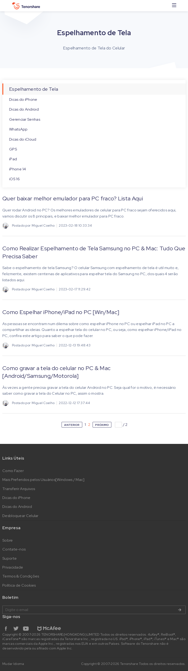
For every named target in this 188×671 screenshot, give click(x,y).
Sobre (7, 540)
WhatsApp (18, 129)
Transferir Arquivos (18, 488)
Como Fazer (13, 470)
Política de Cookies (19, 585)
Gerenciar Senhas (24, 119)
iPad (13, 159)
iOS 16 (14, 178)
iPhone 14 (17, 169)
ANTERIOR (71, 425)
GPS (13, 149)
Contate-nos (14, 549)
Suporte (9, 558)
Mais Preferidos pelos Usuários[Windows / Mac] (43, 479)
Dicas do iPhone (23, 99)
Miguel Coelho (43, 225)
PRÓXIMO (102, 425)
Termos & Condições (20, 576)
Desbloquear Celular (20, 515)
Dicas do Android (24, 109)
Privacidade (12, 567)
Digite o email (94, 610)
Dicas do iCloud (22, 139)
